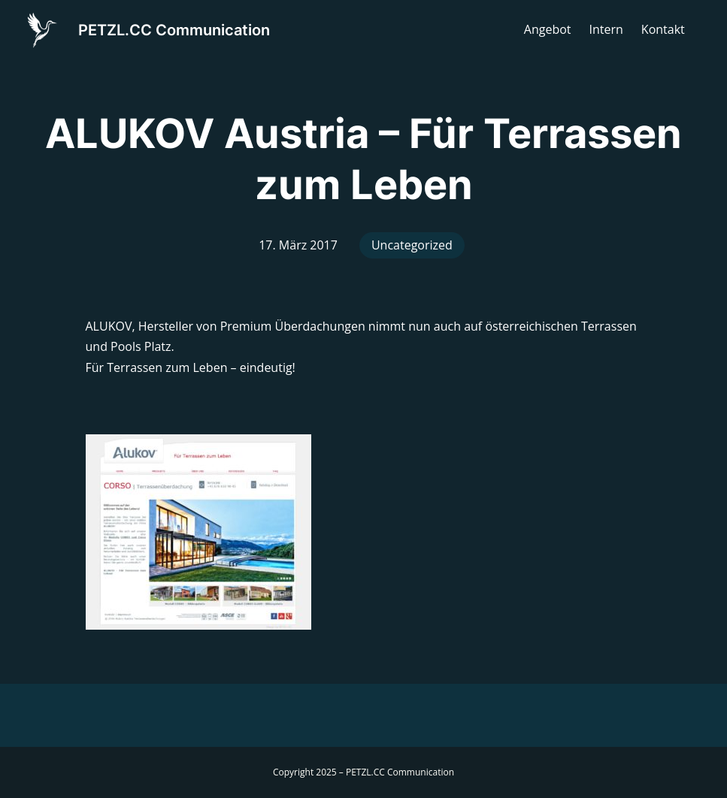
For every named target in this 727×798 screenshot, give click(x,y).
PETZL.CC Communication (174, 30)
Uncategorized (412, 245)
